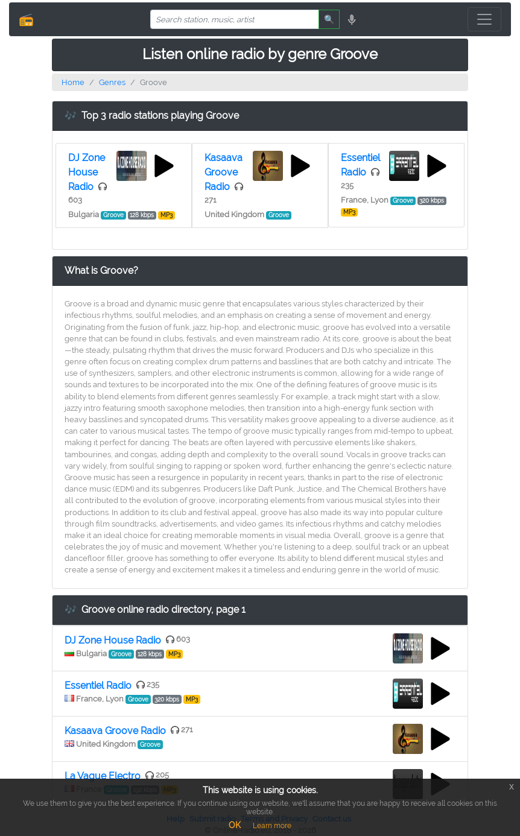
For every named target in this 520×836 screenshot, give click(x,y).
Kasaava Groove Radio (224, 172)
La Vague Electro (103, 776)
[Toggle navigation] (484, 19)
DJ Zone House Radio (86, 172)
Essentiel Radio (98, 685)
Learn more (272, 826)
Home (73, 82)
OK (235, 825)
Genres (112, 82)
